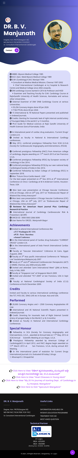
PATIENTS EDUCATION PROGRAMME (54, 413)
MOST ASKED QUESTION (49, 419)
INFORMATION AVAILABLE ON (51, 409)
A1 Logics (54, 454)
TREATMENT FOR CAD (48, 416)
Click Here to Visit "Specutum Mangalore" (40, 386)
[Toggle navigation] (4, 3)
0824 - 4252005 (39, 441)
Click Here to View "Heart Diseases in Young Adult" (40, 377)
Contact (12, 50)
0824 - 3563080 (39, 444)
